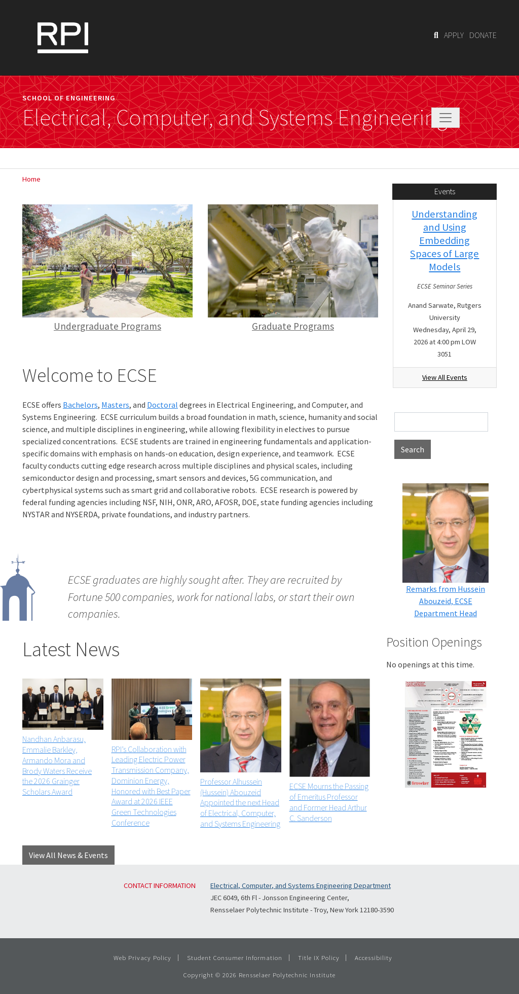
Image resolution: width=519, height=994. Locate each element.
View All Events (444, 377)
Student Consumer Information (234, 957)
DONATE (483, 35)
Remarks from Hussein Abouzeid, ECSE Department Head (445, 601)
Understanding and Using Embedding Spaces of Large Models (444, 240)
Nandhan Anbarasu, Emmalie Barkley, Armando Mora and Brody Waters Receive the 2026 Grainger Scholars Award (57, 765)
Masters (115, 405)
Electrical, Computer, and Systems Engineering (235, 117)
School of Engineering (69, 97)
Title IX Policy (319, 957)
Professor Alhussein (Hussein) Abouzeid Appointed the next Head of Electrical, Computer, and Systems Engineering (240, 802)
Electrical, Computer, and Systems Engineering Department (300, 885)
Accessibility (373, 957)
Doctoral (162, 405)
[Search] (436, 35)
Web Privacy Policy (142, 957)
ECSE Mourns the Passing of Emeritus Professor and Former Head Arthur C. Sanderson (328, 802)
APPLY (454, 35)
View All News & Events (68, 855)
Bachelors (80, 405)
